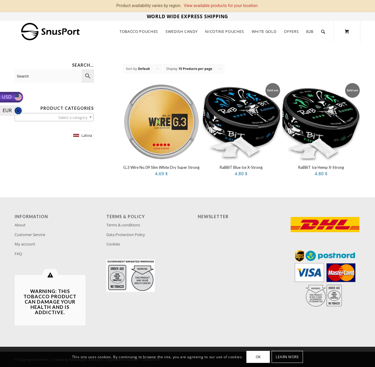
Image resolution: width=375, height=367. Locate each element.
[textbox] (54, 117)
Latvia (86, 135)
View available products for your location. (221, 5)
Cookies (113, 244)
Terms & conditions (123, 225)
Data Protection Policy (125, 234)
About (20, 225)
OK (258, 356)
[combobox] (54, 117)
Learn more (287, 356)
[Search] (323, 32)
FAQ (18, 253)
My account (25, 244)
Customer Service (30, 234)
